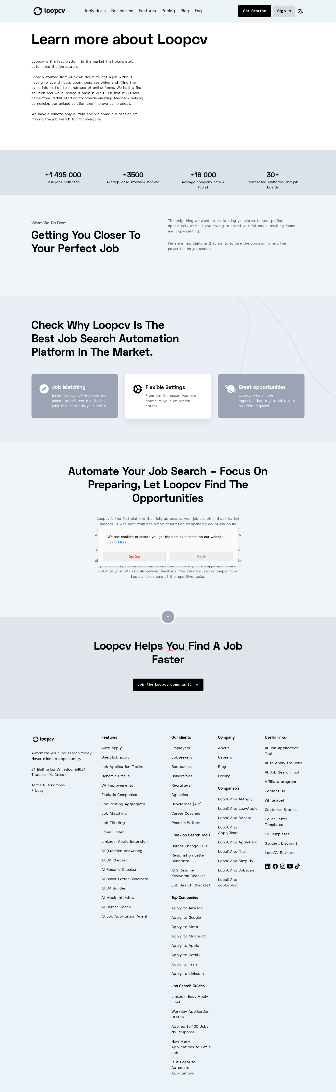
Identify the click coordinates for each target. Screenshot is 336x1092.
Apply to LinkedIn (188, 974)
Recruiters (181, 785)
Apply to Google (186, 917)
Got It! (201, 556)
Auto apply (112, 748)
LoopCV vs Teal (232, 851)
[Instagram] (283, 868)
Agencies (180, 795)
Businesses (122, 11)
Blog (185, 11)
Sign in (284, 11)
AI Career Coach (116, 907)
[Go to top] (168, 616)
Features (147, 11)
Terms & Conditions (48, 785)
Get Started (254, 11)
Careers (225, 757)
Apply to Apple (185, 945)
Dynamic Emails (116, 776)
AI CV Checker (114, 860)
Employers (181, 748)
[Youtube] (290, 868)
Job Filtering (113, 823)
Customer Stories (281, 810)
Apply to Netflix (186, 955)
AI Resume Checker (119, 869)
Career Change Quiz (189, 846)
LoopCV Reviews (279, 853)
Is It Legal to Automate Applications (183, 1068)
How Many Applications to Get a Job (191, 1047)
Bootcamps (182, 767)
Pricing (168, 11)
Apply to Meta (185, 927)
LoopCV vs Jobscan (236, 870)
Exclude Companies (119, 795)
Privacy (38, 790)
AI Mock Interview (118, 898)
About (223, 748)
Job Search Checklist (191, 885)
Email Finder (113, 832)
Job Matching (114, 813)
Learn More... (119, 542)
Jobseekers (182, 757)
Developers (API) (186, 804)
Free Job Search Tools (191, 835)
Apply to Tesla (185, 964)
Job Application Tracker (123, 767)
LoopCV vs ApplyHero (237, 842)
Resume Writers (186, 823)
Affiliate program (280, 782)
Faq (198, 11)
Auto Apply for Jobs (283, 763)
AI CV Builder (114, 888)
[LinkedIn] (268, 868)
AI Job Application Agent (124, 916)
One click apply (116, 757)
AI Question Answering (122, 851)
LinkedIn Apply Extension (124, 841)
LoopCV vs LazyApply (238, 808)
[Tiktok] (297, 868)
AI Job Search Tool (282, 772)
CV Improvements (117, 785)
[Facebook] (275, 868)
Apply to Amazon (187, 908)
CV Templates (277, 834)
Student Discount (281, 843)
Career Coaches (186, 813)
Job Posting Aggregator (124, 804)
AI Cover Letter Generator (125, 879)
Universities (182, 776)
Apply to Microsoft (189, 936)
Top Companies (185, 898)
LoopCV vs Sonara (234, 818)
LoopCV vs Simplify (235, 861)
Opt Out (134, 556)
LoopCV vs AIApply (235, 799)
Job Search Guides (188, 986)
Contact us (275, 791)
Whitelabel (274, 800)
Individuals (95, 11)
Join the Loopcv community (168, 685)
